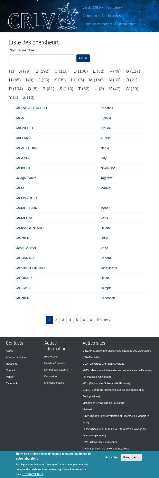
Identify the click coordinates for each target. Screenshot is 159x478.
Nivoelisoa (108, 168)
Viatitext (87, 409)
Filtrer (83, 58)
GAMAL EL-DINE (27, 208)
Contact (10, 370)
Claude (106, 128)
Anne (104, 248)
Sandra (106, 258)
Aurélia (106, 138)
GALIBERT (23, 168)
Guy (103, 158)
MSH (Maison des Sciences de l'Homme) (106, 383)
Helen (105, 278)
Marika (105, 188)
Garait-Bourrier (25, 248)
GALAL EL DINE (26, 148)
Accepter (111, 457)
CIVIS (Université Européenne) (101, 442)
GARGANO (23, 288)
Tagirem (106, 178)
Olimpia (106, 288)
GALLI (19, 188)
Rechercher (51, 356)
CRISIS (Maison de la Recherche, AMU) (106, 448)
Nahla (105, 148)
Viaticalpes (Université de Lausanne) (104, 402)
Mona (105, 208)
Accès (9, 350)
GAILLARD (23, 138)
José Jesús (109, 268)
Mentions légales (54, 382)
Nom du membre (22, 50)
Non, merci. (131, 457)
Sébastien (108, 298)
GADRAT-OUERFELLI (31, 108)
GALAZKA (22, 158)
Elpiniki (106, 118)
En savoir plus (32, 474)
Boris (104, 218)
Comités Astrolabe (55, 363)
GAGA (19, 118)
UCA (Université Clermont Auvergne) (104, 363)
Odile (104, 238)
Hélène (106, 228)
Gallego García (26, 178)
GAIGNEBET (24, 128)
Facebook (11, 383)
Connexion (50, 376)
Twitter (10, 376)
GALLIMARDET (26, 198)
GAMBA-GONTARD (29, 228)
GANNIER (22, 238)
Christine (107, 108)
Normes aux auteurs (56, 369)
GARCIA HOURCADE (30, 268)
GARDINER (23, 278)
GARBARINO (24, 258)
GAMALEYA (23, 218)
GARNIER (22, 298)
